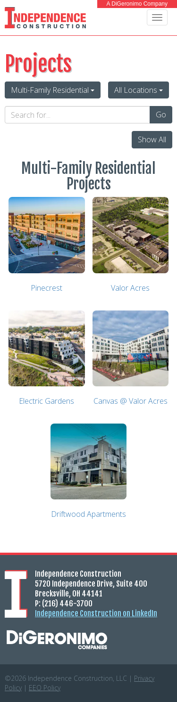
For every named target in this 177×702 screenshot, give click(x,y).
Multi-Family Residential (52, 90)
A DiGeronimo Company (137, 3)
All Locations (138, 90)
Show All (152, 139)
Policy (44, 687)
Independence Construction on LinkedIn (96, 613)
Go (161, 114)
